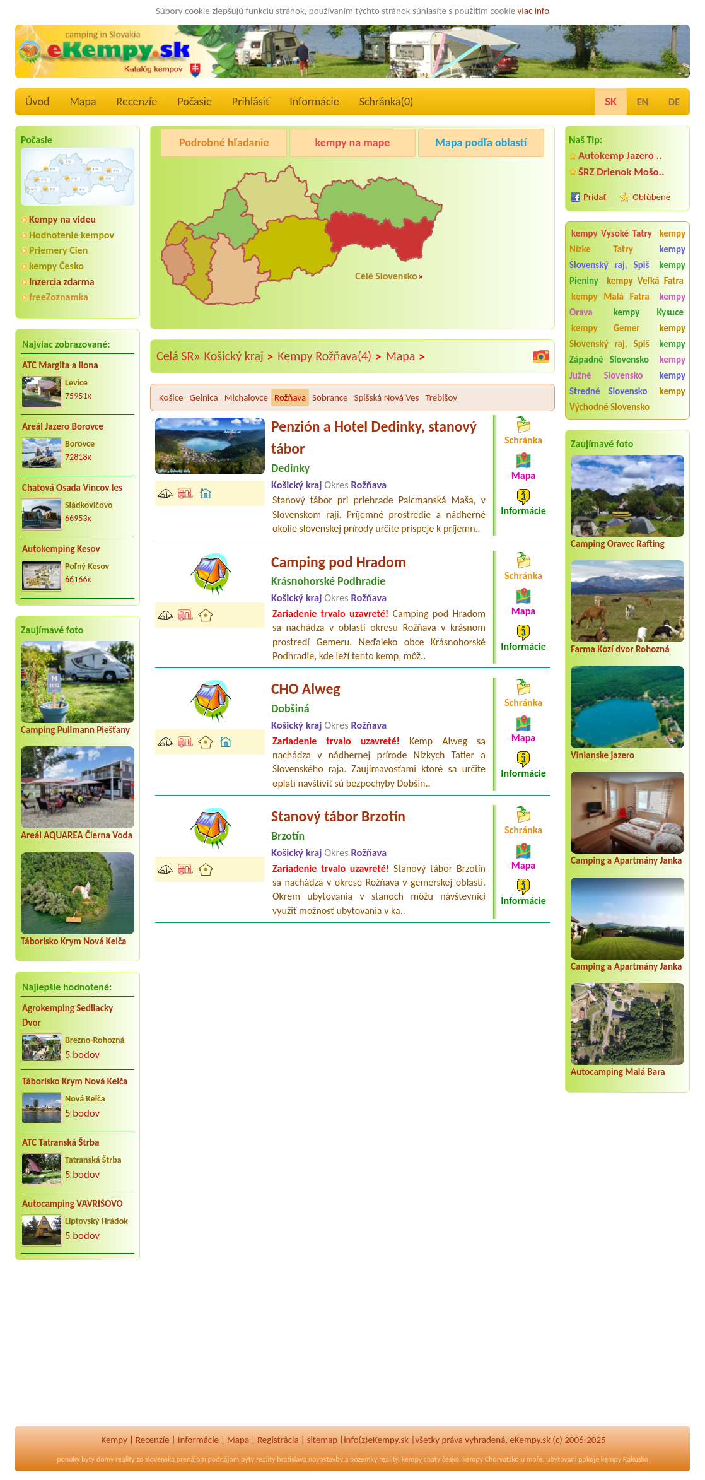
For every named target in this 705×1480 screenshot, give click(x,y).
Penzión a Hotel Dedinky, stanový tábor (374, 437)
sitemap (322, 1439)
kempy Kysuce (649, 312)
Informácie (314, 102)
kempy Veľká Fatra (645, 280)
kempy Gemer (605, 328)
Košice (171, 397)
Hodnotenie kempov (71, 235)
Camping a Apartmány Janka (626, 860)
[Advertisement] (77, 1352)
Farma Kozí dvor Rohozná (620, 649)
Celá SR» (178, 355)
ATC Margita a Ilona (60, 365)
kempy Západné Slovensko (627, 351)
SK (610, 102)
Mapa (82, 102)
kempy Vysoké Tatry (611, 233)
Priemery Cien (58, 250)
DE (674, 102)
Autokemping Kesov (61, 549)
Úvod (37, 102)
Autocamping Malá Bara (618, 1072)
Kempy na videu (62, 219)
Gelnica (204, 397)
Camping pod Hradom (338, 562)
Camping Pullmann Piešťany (75, 730)
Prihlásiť (250, 102)
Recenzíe (137, 102)
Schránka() (386, 102)
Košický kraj (239, 356)
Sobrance (329, 397)
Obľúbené (651, 197)
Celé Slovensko (386, 276)
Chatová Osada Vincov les (72, 487)
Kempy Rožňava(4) (329, 356)
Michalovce (246, 397)
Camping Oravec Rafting (618, 543)
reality (125, 1459)
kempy (412, 1459)
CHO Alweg (306, 688)
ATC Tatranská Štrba (60, 1142)
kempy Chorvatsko (491, 1459)
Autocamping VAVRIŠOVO (72, 1203)
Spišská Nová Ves (386, 397)
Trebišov (441, 397)
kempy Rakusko (624, 1459)
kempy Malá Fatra (610, 296)
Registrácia (278, 1439)
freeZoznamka (58, 297)
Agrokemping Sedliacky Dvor (67, 1015)
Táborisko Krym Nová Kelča (74, 941)
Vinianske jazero (602, 755)
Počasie (194, 102)
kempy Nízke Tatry (627, 241)
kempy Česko (56, 266)
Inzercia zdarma (62, 282)
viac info (534, 10)
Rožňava (290, 397)
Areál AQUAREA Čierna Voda (76, 835)
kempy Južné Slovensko (627, 367)
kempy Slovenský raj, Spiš (627, 257)
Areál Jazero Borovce (62, 426)
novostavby (325, 1459)
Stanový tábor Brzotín (338, 816)
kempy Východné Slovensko (627, 399)
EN (642, 102)
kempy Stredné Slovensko (627, 383)
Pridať (595, 197)
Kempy (114, 1439)
